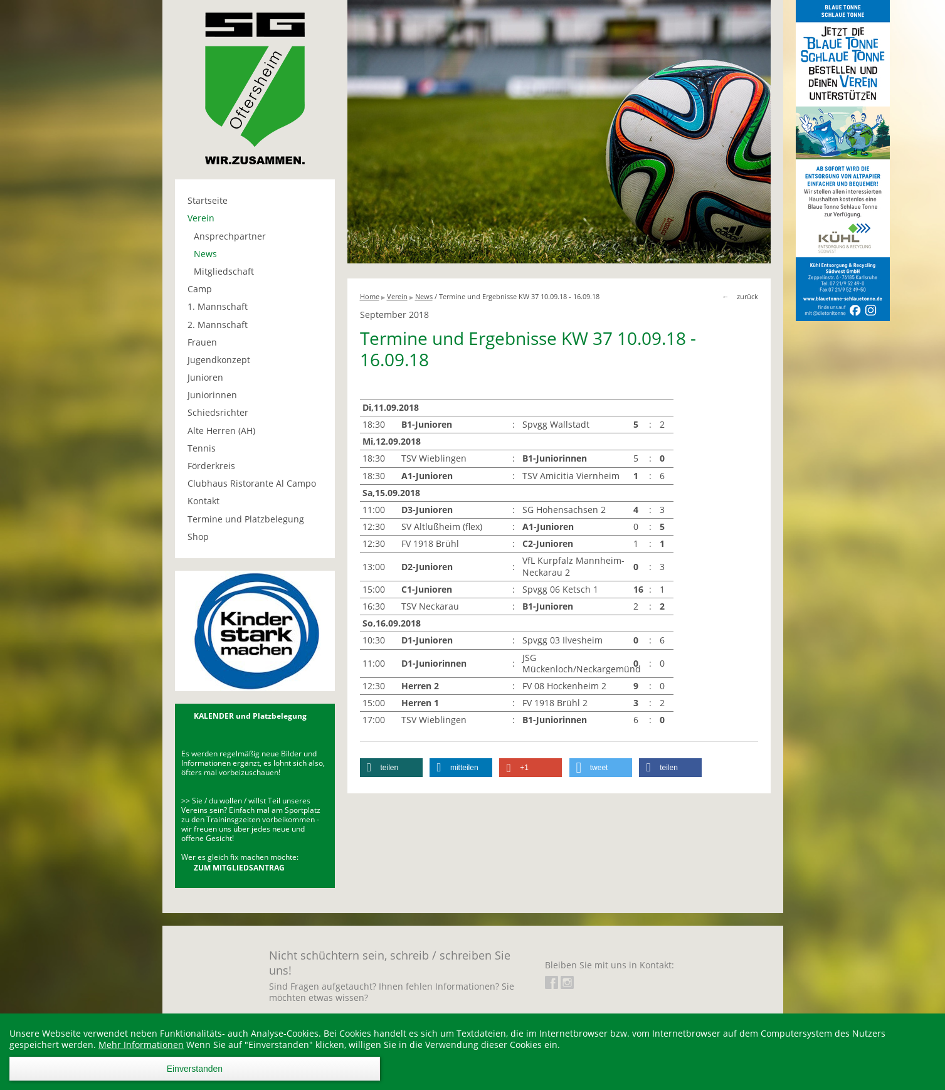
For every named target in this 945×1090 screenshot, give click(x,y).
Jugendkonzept (218, 360)
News (205, 254)
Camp (199, 289)
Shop (198, 536)
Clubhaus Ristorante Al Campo (251, 483)
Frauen (202, 342)
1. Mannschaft (217, 306)
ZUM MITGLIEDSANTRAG (239, 867)
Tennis (201, 448)
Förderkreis (211, 466)
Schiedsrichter (217, 412)
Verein (200, 218)
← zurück (740, 296)
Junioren (205, 377)
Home (369, 296)
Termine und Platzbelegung (245, 519)
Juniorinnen (212, 395)
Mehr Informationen (141, 1044)
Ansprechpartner (230, 236)
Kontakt (203, 501)
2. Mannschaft (217, 325)
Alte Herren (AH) (221, 431)
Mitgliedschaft (224, 271)
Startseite (207, 200)
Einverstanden (195, 1069)
